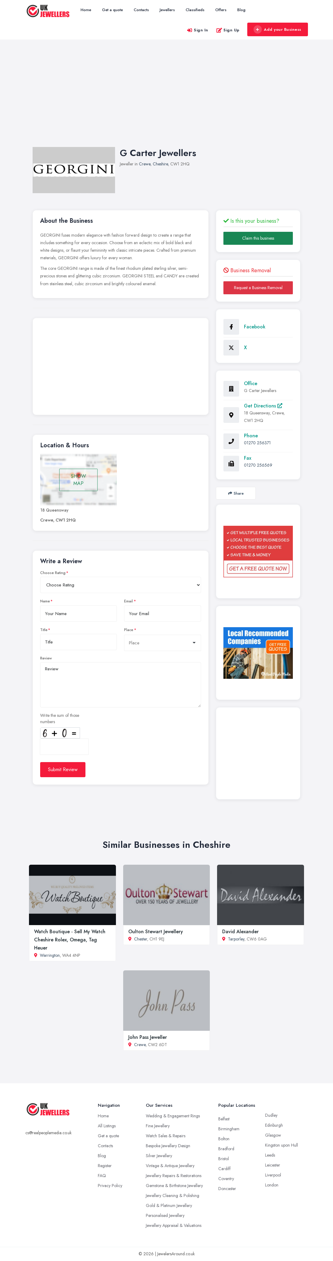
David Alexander (240, 931)
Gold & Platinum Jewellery (169, 1205)
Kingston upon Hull (281, 1145)
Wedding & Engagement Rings (173, 1116)
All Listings (107, 1126)
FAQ (102, 1176)
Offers (220, 10)
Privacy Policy (110, 1186)
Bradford (226, 1149)
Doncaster (227, 1189)
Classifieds (195, 10)
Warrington (50, 955)
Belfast (223, 1119)
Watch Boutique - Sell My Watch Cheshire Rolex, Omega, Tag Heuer (69, 939)
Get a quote (112, 10)
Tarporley (236, 939)
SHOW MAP (78, 480)
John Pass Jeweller (147, 1037)
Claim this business (258, 238)
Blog (241, 10)
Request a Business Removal (258, 288)
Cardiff (224, 1169)
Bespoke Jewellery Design (168, 1146)
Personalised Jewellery (165, 1215)
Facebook (254, 326)
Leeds (270, 1155)
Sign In (197, 30)
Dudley (271, 1115)
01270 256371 (257, 443)
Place (128, 630)
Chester (140, 939)
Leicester (272, 1165)
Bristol (223, 1159)
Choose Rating (53, 573)
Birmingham (228, 1129)
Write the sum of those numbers (59, 718)
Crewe (144, 164)
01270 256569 (258, 465)
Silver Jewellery (159, 1156)
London (271, 1185)
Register (105, 1166)
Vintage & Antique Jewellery (170, 1166)
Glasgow (273, 1135)
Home (86, 10)
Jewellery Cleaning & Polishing (172, 1195)
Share (236, 493)
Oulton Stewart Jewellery (155, 931)
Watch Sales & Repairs (165, 1136)
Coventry (226, 1179)
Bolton (223, 1139)
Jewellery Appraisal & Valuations (173, 1225)
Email (128, 601)
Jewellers (167, 10)
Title (43, 630)
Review (46, 658)
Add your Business (277, 29)
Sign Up (227, 30)
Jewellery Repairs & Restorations (173, 1176)
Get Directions (263, 405)
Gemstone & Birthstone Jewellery (174, 1186)
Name (45, 601)
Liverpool (273, 1175)
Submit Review (63, 769)
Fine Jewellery (158, 1126)
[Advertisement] (166, 99)
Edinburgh (274, 1125)
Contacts (141, 10)
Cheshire (160, 164)
